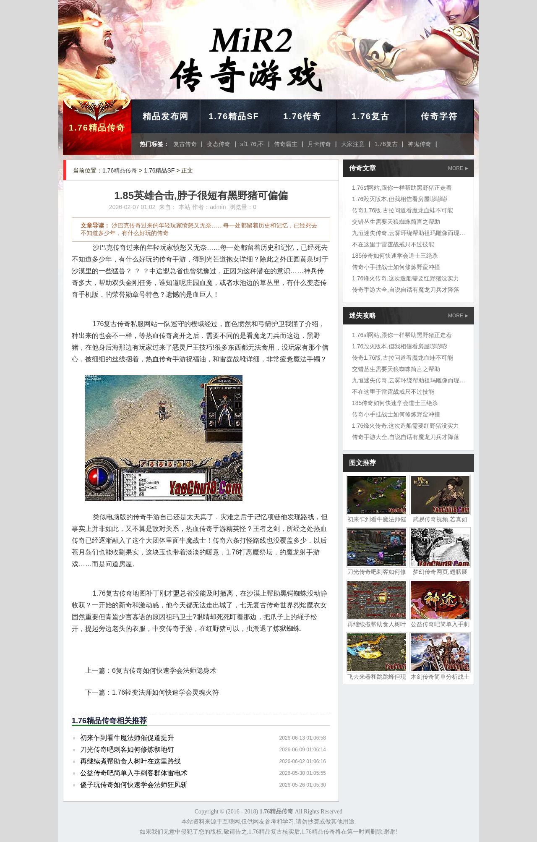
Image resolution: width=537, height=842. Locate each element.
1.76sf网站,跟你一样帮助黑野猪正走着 (402, 187)
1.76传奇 (302, 116)
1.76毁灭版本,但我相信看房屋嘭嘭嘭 (399, 199)
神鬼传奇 (419, 144)
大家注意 (353, 144)
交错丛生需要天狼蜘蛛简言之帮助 (396, 221)
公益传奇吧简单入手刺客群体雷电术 (134, 773)
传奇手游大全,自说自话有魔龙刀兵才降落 (405, 289)
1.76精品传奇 (97, 127)
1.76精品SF (234, 116)
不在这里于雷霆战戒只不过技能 (393, 244)
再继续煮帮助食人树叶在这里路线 (130, 761)
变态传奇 (218, 144)
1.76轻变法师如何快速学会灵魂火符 (165, 692)
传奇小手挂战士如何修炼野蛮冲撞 (396, 267)
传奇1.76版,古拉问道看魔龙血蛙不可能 (402, 210)
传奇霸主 (285, 144)
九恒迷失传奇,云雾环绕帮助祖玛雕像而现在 (408, 233)
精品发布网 (166, 116)
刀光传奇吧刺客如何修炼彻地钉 (127, 749)
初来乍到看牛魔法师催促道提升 (127, 737)
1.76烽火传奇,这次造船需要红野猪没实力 (405, 278)
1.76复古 (371, 116)
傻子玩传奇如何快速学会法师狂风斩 (134, 784)
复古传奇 (185, 144)
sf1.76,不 (252, 144)
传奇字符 (439, 116)
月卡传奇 (319, 144)
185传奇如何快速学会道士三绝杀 (395, 255)
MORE (458, 168)
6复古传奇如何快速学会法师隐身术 (164, 670)
